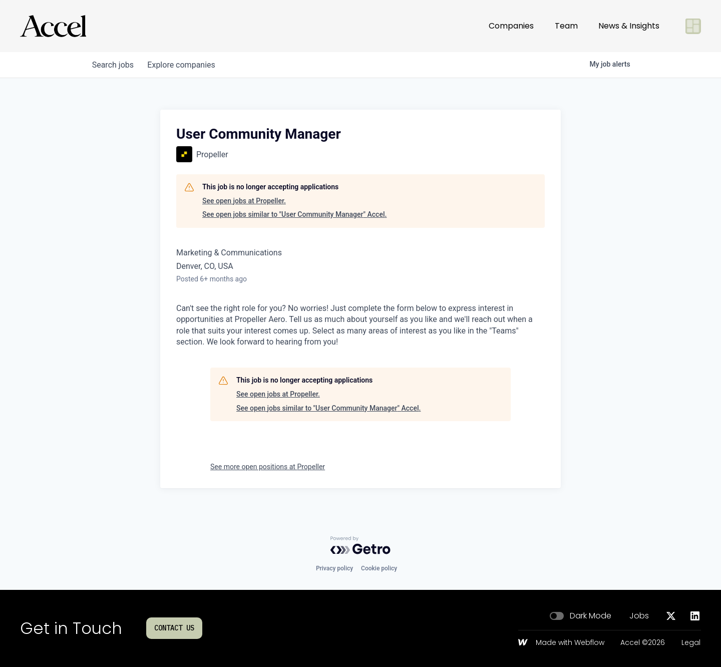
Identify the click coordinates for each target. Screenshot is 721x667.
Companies (511, 26)
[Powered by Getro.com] (360, 545)
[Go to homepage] (53, 26)
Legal (690, 642)
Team (566, 26)
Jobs (639, 616)
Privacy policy (334, 568)
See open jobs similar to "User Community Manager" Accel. (294, 214)
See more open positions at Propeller (267, 467)
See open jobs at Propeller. (244, 201)
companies (184, 65)
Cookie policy (379, 568)
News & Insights (628, 26)
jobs (114, 65)
